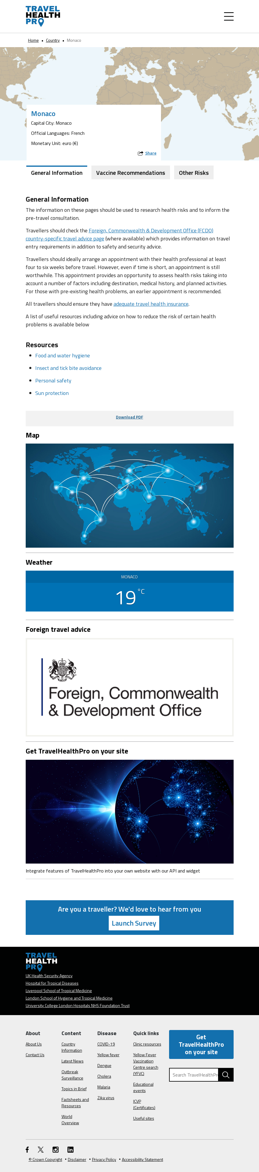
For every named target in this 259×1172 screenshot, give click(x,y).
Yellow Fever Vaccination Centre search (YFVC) (145, 1064)
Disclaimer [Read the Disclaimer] (75, 1159)
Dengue (104, 1065)
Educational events (143, 1087)
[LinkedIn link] (70, 1149)
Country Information (72, 1047)
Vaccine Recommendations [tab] (130, 172)
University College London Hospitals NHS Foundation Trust (78, 1005)
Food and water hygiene (62, 355)
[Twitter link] (41, 1149)
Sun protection (52, 393)
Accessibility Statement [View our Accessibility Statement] (141, 1159)
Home (33, 40)
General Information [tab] (56, 172)
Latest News (73, 1061)
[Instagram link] (56, 1149)
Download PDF (129, 417)
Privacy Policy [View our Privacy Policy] (102, 1159)
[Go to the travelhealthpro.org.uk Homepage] (43, 16)
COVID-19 (106, 1044)
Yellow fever (108, 1054)
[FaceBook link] (27, 1149)
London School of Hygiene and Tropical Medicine (69, 998)
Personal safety (53, 380)
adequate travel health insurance (151, 304)
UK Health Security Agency (49, 975)
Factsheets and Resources (75, 1102)
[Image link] (130, 811)
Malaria (103, 1087)
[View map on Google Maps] (130, 495)
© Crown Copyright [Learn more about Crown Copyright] (45, 1159)
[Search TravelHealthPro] (201, 1075)
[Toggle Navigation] (229, 16)
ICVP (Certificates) (144, 1104)
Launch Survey (134, 923)
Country (53, 40)
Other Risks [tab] (194, 172)
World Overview (70, 1119)
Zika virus (105, 1097)
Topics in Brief (74, 1088)
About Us (34, 1044)
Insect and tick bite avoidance (68, 368)
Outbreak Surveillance (72, 1074)
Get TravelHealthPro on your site (201, 1044)
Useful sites (143, 1118)
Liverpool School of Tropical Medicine (59, 990)
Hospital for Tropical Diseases (52, 983)
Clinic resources (147, 1044)
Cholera (104, 1076)
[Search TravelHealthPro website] (226, 1075)
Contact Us (35, 1054)
